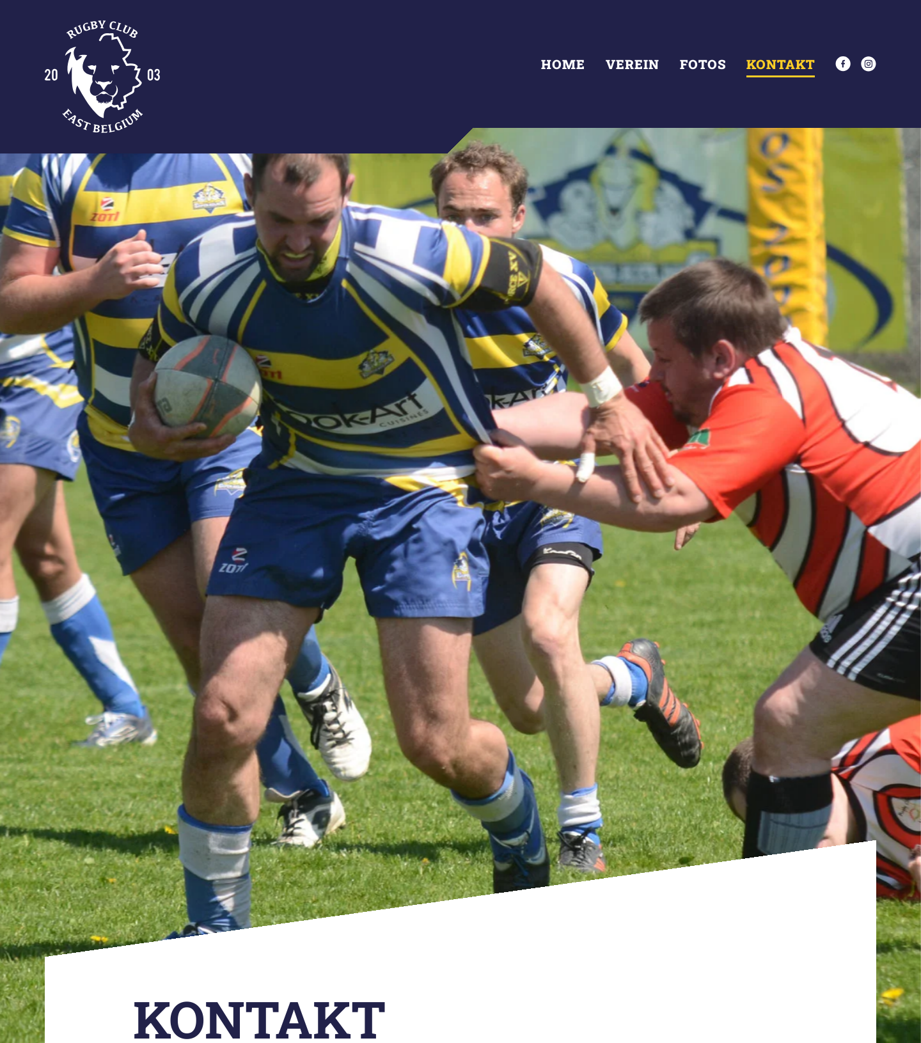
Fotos (703, 64)
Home (563, 64)
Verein (632, 64)
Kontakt (780, 64)
